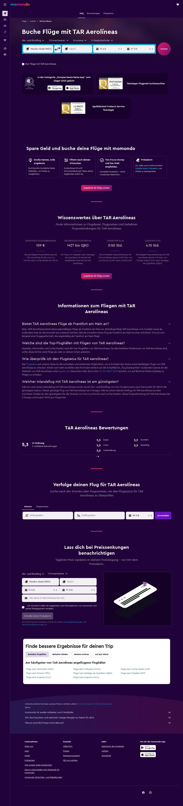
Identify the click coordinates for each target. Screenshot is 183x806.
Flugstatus (31, 364)
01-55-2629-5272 (108, 371)
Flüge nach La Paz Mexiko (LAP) (135, 669)
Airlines (33, 21)
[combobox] (33, 40)
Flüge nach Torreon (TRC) (38, 673)
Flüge (24, 21)
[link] (96, 188)
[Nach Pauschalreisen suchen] (5, 32)
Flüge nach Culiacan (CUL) (38, 677)
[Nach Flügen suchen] (5, 13)
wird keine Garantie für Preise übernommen (94, 704)
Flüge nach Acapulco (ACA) (86, 677)
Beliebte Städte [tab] (60, 654)
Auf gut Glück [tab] (101, 654)
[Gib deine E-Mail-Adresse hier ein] (62, 598)
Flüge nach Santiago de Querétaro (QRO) (92, 673)
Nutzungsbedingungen (73, 622)
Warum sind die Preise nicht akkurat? (98, 723)
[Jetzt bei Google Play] (55, 88)
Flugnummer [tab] (42, 507)
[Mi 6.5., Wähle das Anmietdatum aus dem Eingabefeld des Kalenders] (140, 515)
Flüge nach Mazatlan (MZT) (133, 673)
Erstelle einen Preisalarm (146, 169)
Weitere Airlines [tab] (81, 654)
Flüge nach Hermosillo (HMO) (40, 669)
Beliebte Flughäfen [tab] (37, 654)
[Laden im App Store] (73, 88)
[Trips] (5, 40)
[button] (5, 4)
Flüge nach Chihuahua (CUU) (86, 669)
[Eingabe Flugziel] (83, 49)
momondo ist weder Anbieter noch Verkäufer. (98, 712)
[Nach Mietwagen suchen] (5, 26)
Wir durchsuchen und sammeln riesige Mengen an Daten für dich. (98, 717)
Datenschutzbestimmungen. (33, 624)
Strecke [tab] (28, 507)
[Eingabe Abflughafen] (44, 49)
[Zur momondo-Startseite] (20, 4)
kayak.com (64, 371)
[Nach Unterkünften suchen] (5, 19)
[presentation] (73, 88)
